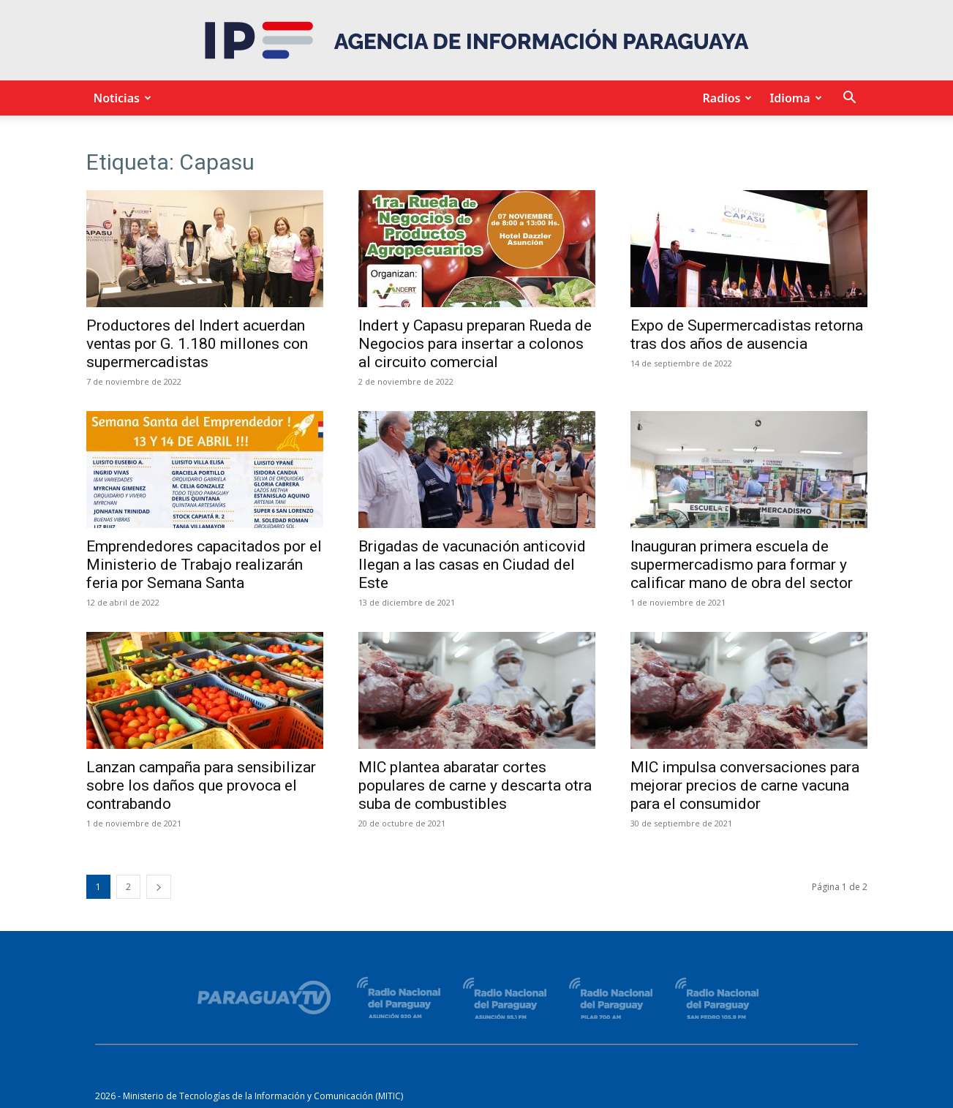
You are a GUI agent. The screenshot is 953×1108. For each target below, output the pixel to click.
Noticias (120, 98)
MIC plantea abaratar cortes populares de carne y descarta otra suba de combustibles (475, 785)
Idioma (793, 98)
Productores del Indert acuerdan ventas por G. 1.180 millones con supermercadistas (197, 344)
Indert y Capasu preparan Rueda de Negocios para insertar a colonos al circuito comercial (475, 344)
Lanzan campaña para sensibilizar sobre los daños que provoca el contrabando (201, 785)
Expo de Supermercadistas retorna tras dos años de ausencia (746, 335)
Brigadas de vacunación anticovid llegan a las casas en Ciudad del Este (472, 565)
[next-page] (158, 887)
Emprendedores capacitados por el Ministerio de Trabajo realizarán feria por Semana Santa (204, 565)
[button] (849, 99)
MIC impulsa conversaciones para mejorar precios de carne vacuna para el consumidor (744, 785)
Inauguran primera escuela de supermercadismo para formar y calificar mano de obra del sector (741, 565)
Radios (724, 98)
